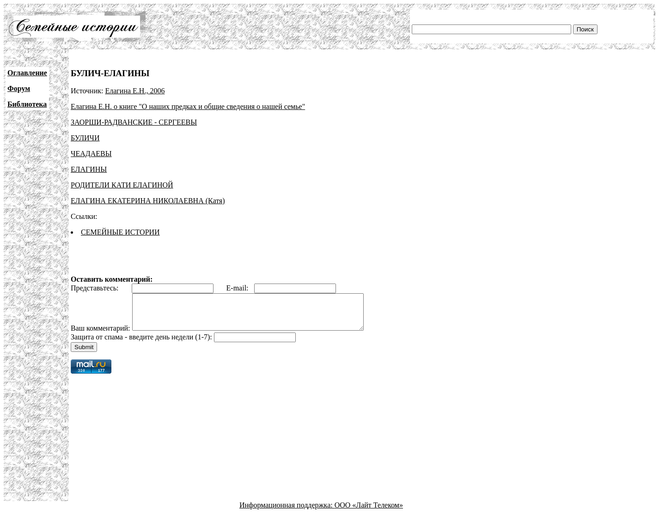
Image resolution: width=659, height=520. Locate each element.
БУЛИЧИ (85, 138)
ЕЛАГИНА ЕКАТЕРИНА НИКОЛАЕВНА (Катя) (148, 201)
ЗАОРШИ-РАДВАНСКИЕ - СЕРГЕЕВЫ (134, 122)
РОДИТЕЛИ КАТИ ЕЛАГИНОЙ (122, 185)
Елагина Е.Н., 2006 (135, 91)
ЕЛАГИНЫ (89, 169)
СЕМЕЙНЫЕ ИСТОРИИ (120, 232)
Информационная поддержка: (287, 512)
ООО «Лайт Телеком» (369, 512)
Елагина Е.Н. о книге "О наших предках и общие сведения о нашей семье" (188, 106)
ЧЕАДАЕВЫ (91, 153)
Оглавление (27, 73)
